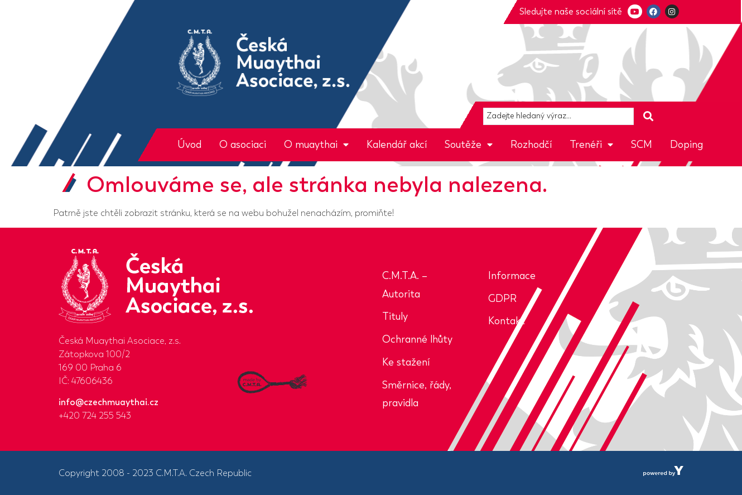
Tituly (395, 316)
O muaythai (316, 144)
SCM (641, 144)
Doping (686, 144)
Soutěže (469, 144)
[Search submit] (648, 116)
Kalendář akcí (397, 144)
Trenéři (591, 144)
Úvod (189, 144)
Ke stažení (406, 362)
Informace (512, 276)
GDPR (502, 298)
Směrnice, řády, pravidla (416, 394)
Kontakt (506, 321)
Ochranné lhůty (417, 339)
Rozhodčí (531, 144)
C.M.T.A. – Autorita (404, 285)
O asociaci (242, 144)
